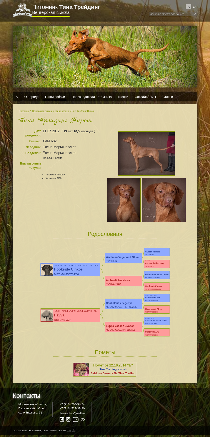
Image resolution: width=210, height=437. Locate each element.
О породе (31, 97)
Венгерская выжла (51, 12)
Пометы (105, 354)
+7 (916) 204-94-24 (72, 406)
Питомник (66, 7)
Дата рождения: (33, 133)
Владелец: (33, 153)
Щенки (123, 97)
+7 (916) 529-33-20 (72, 410)
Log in (71, 432)
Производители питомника (92, 97)
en (194, 6)
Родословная (105, 234)
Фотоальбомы (145, 97)
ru (188, 6)
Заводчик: (33, 147)
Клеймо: (35, 141)
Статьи (167, 97)
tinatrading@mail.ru (72, 415)
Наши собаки (55, 97)
